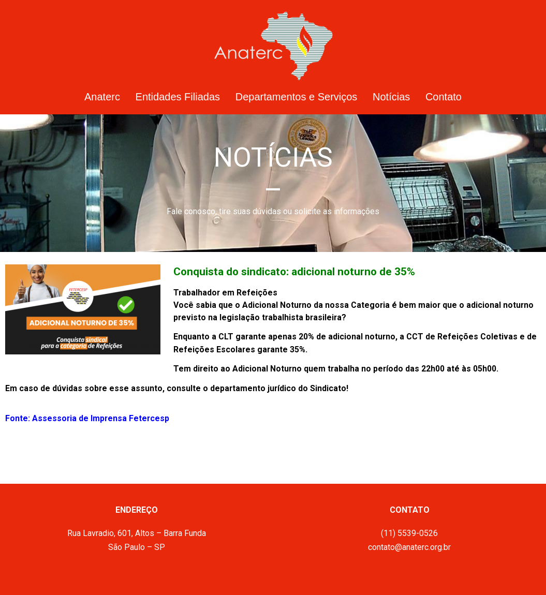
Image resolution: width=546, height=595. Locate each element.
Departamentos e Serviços (296, 96)
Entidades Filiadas (178, 96)
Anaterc (102, 96)
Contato (443, 96)
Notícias (391, 96)
